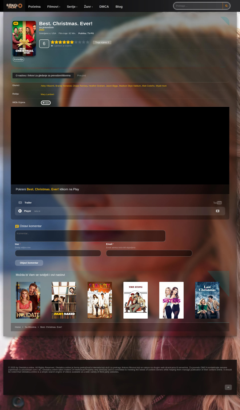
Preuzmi (81, 75)
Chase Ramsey (80, 86)
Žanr (87, 6)
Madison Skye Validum (130, 86)
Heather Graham (97, 86)
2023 (41, 29)
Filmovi (52, 6)
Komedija (18, 59)
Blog (119, 6)
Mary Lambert (47, 94)
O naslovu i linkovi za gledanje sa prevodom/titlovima (43, 75)
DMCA (104, 6)
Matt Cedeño (148, 86)
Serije (71, 6)
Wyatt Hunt (161, 86)
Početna (34, 6)
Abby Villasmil (47, 86)
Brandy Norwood (63, 86)
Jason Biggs (112, 86)
